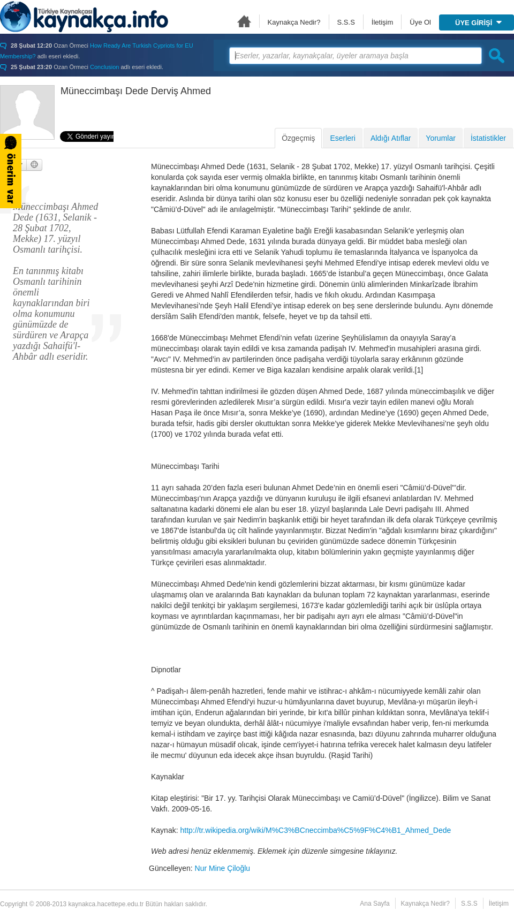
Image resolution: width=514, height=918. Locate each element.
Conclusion (104, 67)
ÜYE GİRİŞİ (478, 23)
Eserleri (342, 138)
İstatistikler (488, 138)
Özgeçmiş (298, 138)
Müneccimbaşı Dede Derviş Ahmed (136, 91)
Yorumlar (441, 138)
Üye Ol (420, 22)
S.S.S (346, 22)
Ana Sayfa (244, 21)
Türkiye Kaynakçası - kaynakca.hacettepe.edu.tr (84, 16)
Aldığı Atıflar (391, 138)
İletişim (382, 22)
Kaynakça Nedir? (294, 22)
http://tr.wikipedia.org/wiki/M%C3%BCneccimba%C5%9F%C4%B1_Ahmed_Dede (315, 830)
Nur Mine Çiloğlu (222, 868)
